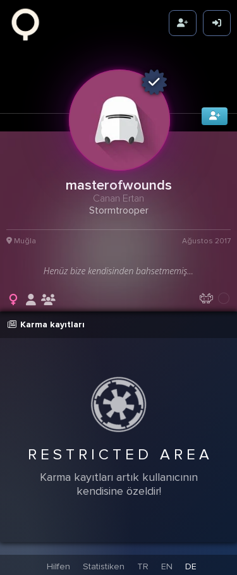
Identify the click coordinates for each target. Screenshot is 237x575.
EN (167, 565)
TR (143, 565)
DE (191, 565)
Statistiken (104, 565)
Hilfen (58, 565)
